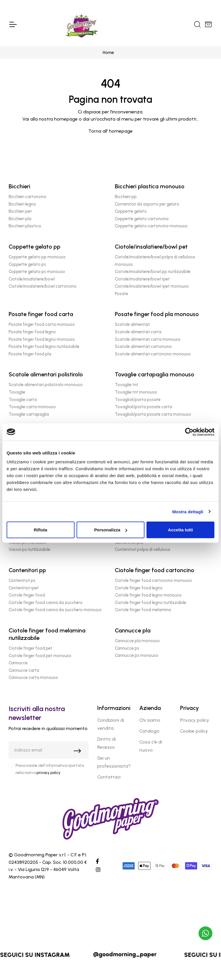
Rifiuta (40, 529)
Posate (121, 293)
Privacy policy (194, 720)
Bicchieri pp (126, 196)
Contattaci (109, 777)
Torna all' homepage (110, 131)
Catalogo (149, 731)
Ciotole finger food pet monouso (40, 655)
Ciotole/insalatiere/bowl (32, 279)
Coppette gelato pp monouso (37, 257)
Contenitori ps (22, 580)
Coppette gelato (131, 211)
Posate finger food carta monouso (42, 324)
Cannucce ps (127, 648)
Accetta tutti (180, 529)
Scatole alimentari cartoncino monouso (153, 354)
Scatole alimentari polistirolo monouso (46, 384)
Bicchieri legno (22, 204)
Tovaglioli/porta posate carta (143, 406)
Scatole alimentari (132, 324)
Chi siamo (149, 720)
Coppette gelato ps (27, 264)
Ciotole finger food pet (30, 648)
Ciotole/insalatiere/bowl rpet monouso (152, 286)
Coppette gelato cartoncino (142, 218)
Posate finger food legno (32, 331)
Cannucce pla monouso (137, 640)
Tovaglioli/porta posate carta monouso (153, 414)
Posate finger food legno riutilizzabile (44, 346)
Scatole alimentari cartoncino (143, 346)
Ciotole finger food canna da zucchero (46, 602)
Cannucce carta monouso (33, 677)
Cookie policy (194, 731)
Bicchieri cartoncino (27, 196)
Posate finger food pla (30, 354)
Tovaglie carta (23, 399)
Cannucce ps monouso (136, 655)
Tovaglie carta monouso (32, 406)
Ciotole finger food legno (139, 588)
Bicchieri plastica (25, 226)
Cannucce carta (24, 670)
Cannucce (18, 662)
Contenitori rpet (24, 588)
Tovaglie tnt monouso (136, 392)
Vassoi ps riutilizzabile (29, 549)
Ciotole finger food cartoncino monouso (153, 580)
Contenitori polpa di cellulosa (142, 549)
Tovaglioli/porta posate (138, 399)
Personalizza (110, 529)
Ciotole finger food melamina (143, 609)
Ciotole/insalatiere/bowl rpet (142, 279)
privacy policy (48, 773)
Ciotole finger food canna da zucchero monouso (55, 609)
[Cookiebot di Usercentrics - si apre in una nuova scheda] (189, 431)
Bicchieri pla (20, 218)
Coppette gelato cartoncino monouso (151, 226)
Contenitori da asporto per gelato (147, 204)
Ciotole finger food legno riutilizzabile (150, 602)
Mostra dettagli (187, 511)
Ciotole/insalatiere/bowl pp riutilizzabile (152, 271)
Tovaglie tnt (126, 384)
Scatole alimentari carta (138, 331)
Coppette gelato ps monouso (37, 271)
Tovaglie (17, 392)
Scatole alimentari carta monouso (147, 339)
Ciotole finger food (27, 595)
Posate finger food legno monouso (42, 339)
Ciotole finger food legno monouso (148, 595)
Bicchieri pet (20, 211)
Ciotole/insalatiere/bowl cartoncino (43, 286)
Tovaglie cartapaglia (29, 414)
